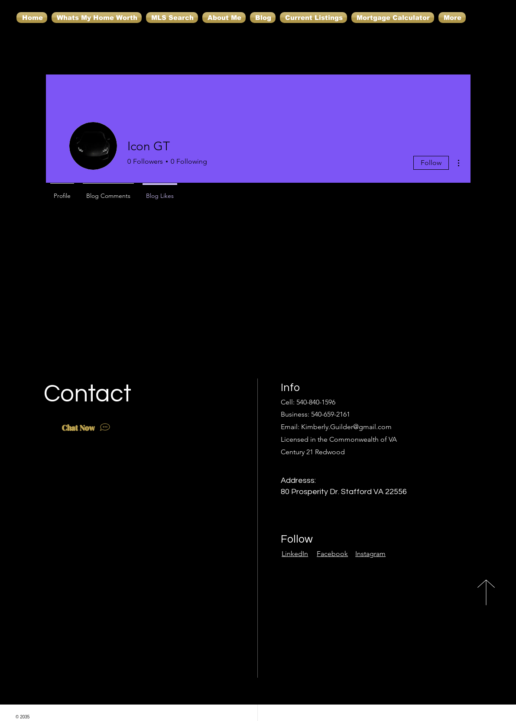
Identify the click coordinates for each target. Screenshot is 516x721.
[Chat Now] (87, 427)
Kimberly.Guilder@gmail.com (346, 427)
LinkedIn (295, 554)
